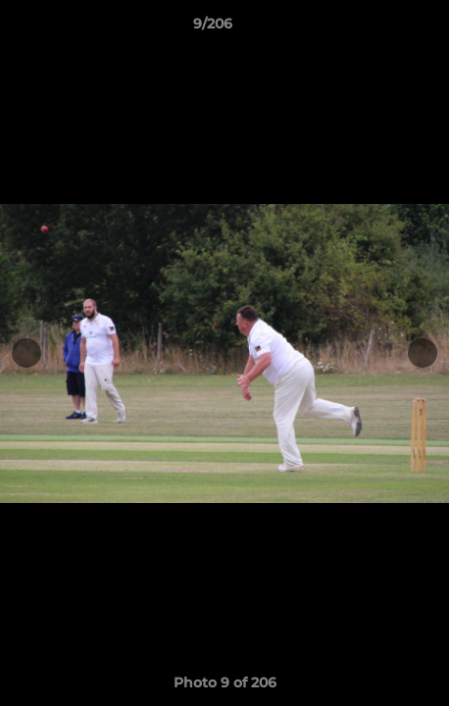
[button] (378, 28)
